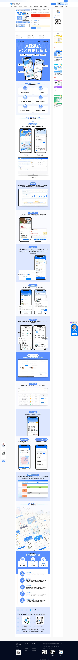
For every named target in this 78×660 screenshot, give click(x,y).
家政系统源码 (34, 648)
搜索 (53, 3)
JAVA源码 (26, 648)
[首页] (15, 4)
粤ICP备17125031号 (60, 659)
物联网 (26, 650)
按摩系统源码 (34, 650)
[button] (16, 25)
